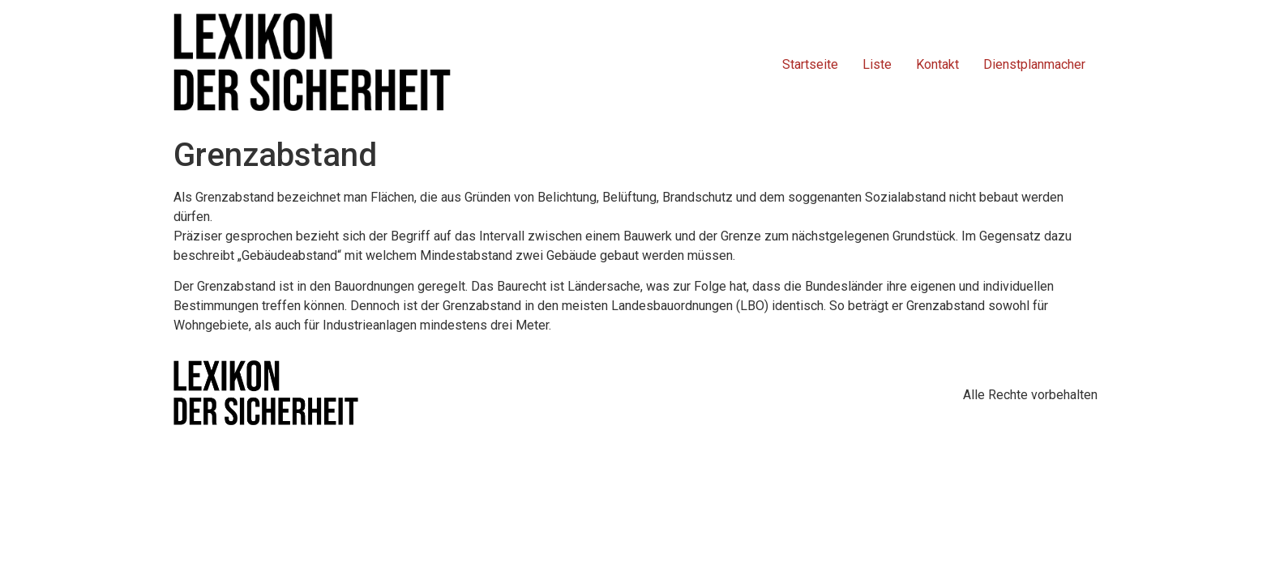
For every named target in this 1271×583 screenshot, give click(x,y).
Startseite (810, 64)
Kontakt (937, 64)
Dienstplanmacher (1034, 64)
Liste (877, 64)
